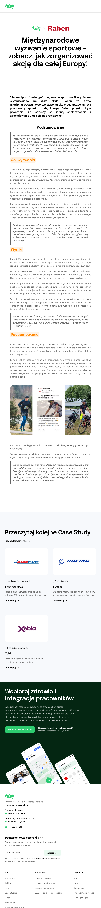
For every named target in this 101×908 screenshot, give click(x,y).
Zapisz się (52, 853)
